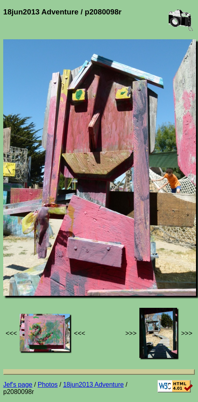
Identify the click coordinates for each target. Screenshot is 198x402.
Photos (48, 384)
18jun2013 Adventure (93, 384)
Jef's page (17, 384)
